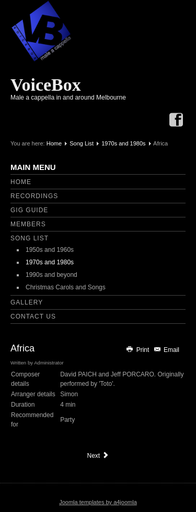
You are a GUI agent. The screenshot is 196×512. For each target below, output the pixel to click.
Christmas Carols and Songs (66, 287)
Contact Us (33, 316)
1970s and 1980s (123, 143)
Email (166, 349)
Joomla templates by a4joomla (98, 502)
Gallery (26, 302)
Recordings (34, 196)
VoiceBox (45, 84)
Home (54, 143)
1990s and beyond (51, 274)
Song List (82, 143)
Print (138, 349)
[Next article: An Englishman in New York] (97, 455)
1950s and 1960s (50, 249)
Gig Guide (29, 210)
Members (28, 224)
